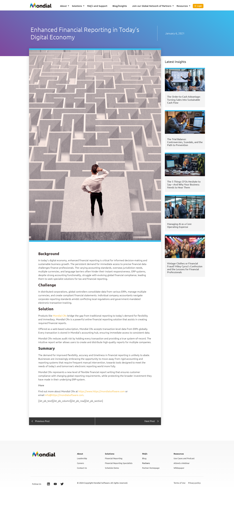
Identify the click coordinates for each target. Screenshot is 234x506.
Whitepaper (179, 468)
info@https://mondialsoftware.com (64, 395)
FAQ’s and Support (97, 5)
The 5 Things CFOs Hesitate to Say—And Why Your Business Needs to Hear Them (184, 184)
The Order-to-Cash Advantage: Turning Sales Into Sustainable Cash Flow (184, 99)
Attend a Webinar (182, 463)
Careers (80, 463)
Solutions (77, 5)
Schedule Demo (112, 468)
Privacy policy (194, 482)
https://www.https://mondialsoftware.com (101, 391)
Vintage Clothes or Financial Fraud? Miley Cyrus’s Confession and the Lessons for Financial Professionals (184, 268)
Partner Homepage (150, 468)
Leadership (82, 458)
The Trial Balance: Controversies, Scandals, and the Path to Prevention (185, 141)
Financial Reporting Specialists (118, 463)
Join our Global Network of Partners (152, 5)
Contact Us (82, 468)
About (64, 5)
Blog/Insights (120, 5)
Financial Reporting (113, 458)
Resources (183, 5)
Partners (146, 463)
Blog (144, 458)
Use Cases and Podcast (184, 458)
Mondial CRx (60, 315)
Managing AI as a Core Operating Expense (179, 225)
